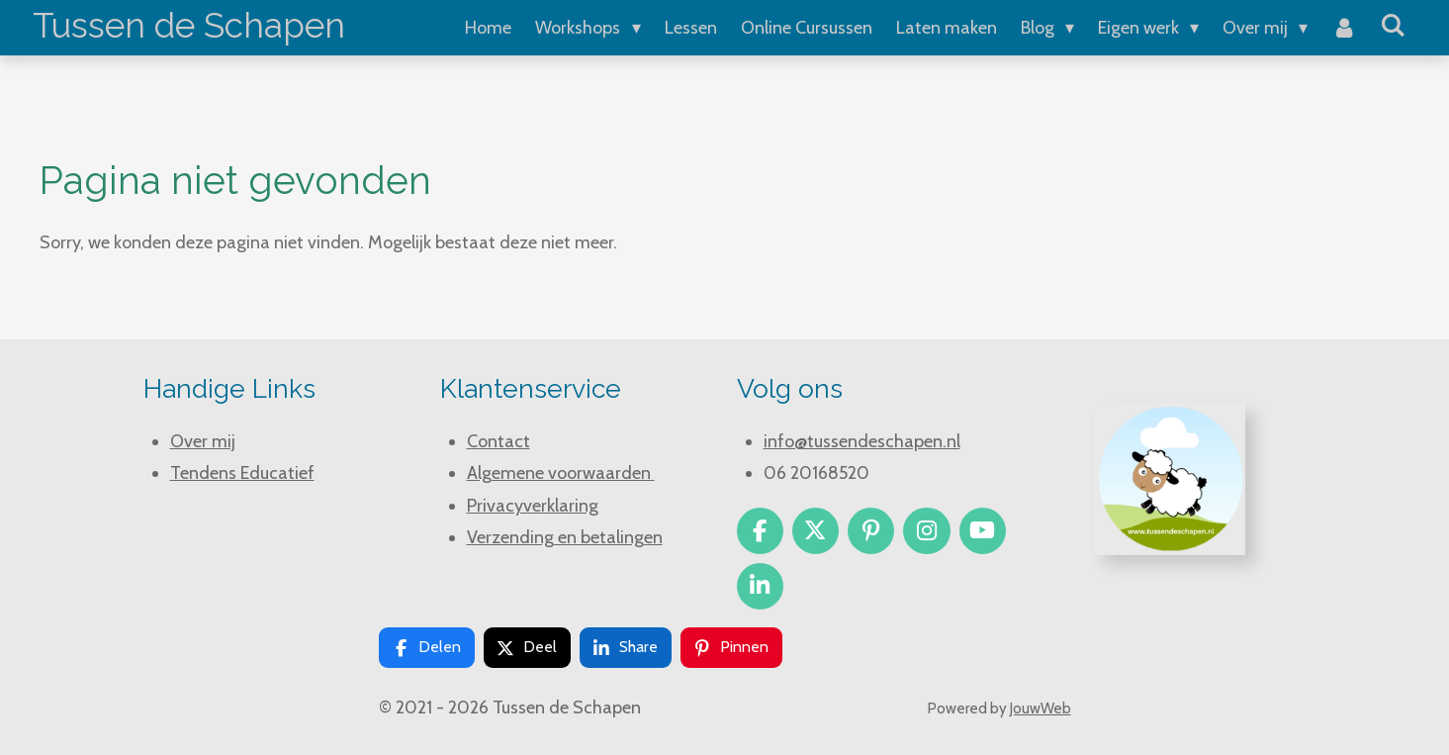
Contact (498, 441)
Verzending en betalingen (565, 537)
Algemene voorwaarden (561, 473)
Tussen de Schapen (189, 25)
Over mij (202, 441)
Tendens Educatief (242, 473)
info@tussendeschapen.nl (862, 441)
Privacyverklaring (532, 506)
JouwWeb (1040, 708)
